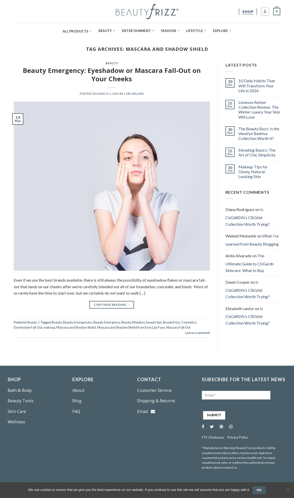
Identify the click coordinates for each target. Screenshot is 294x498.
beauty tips (154, 322)
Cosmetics (188, 322)
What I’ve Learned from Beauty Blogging (252, 239)
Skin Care (17, 411)
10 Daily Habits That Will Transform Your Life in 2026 (256, 85)
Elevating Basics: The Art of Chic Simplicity (256, 152)
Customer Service (154, 390)
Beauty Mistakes (133, 322)
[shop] (248, 11)
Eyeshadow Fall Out (28, 327)
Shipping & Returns (156, 401)
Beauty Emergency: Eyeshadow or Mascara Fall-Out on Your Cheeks (112, 74)
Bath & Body (20, 390)
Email (146, 411)
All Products (77, 31)
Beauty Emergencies (77, 322)
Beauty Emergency (106, 322)
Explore (222, 30)
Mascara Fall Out (178, 327)
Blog (76, 401)
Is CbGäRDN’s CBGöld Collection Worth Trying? (247, 216)
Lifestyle (196, 30)
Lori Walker (134, 93)
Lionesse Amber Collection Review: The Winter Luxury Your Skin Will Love (259, 109)
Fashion (170, 30)
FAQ (76, 411)
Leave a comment (197, 333)
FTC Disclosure (213, 437)
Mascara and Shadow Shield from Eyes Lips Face (131, 327)
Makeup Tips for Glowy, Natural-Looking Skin (253, 171)
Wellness (16, 422)
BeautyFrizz (171, 322)
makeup (49, 327)
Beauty (107, 30)
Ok (259, 490)
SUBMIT (214, 415)
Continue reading (112, 304)
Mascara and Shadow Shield (76, 327)
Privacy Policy (237, 437)
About (78, 390)
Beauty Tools (21, 401)
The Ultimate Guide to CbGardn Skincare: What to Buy (249, 262)
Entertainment (138, 30)
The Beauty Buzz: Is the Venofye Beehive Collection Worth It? (258, 133)
